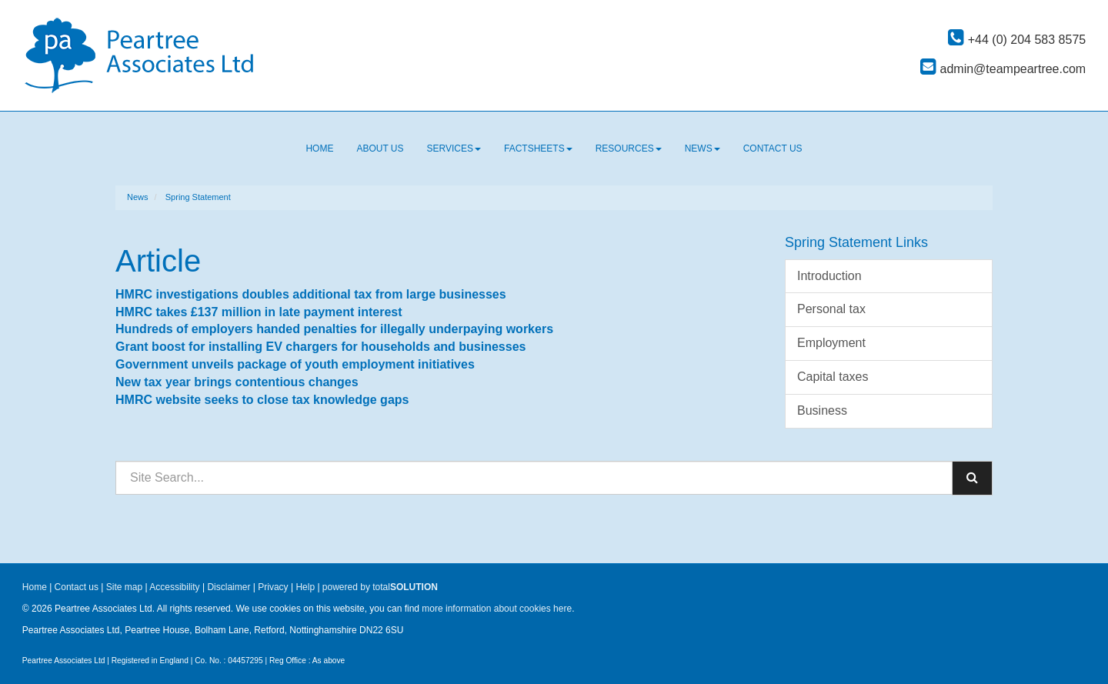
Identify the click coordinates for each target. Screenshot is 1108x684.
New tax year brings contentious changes (237, 382)
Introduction (829, 275)
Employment (831, 342)
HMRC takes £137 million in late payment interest (258, 312)
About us (379, 148)
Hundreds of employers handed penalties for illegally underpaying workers (334, 328)
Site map (124, 587)
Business (822, 410)
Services (454, 148)
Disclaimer (228, 587)
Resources (629, 148)
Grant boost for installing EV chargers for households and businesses (320, 346)
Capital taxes (833, 376)
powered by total (380, 587)
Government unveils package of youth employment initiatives (295, 364)
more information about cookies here (497, 608)
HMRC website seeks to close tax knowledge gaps (262, 399)
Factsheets (538, 148)
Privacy (273, 587)
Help (305, 587)
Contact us (773, 148)
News (702, 148)
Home (319, 148)
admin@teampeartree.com (1003, 68)
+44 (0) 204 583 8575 (1017, 39)
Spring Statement (198, 197)
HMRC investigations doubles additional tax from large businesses (310, 294)
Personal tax (831, 308)
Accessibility (174, 587)
